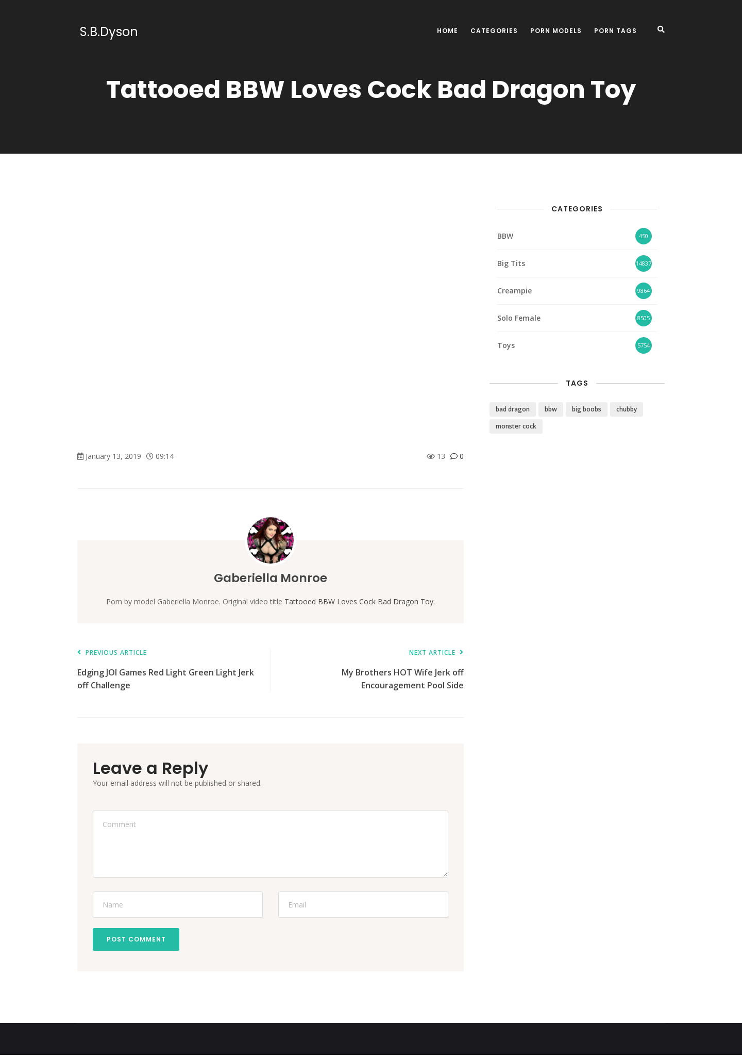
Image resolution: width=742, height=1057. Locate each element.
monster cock (516, 426)
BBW (505, 236)
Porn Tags (615, 30)
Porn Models (556, 30)
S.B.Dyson (106, 32)
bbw (551, 409)
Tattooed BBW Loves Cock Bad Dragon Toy (358, 601)
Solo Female (519, 318)
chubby (626, 409)
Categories (494, 30)
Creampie (514, 290)
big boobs (586, 409)
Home (447, 30)
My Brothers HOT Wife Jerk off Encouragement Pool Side (372, 670)
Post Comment (137, 940)
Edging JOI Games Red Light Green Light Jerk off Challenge (168, 670)
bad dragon (513, 409)
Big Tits (511, 263)
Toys (506, 345)
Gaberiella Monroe (270, 577)
